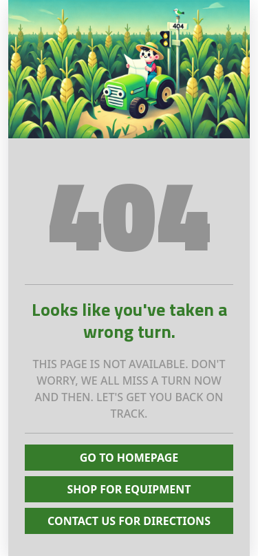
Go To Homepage (129, 457)
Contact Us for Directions (129, 520)
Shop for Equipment (129, 489)
